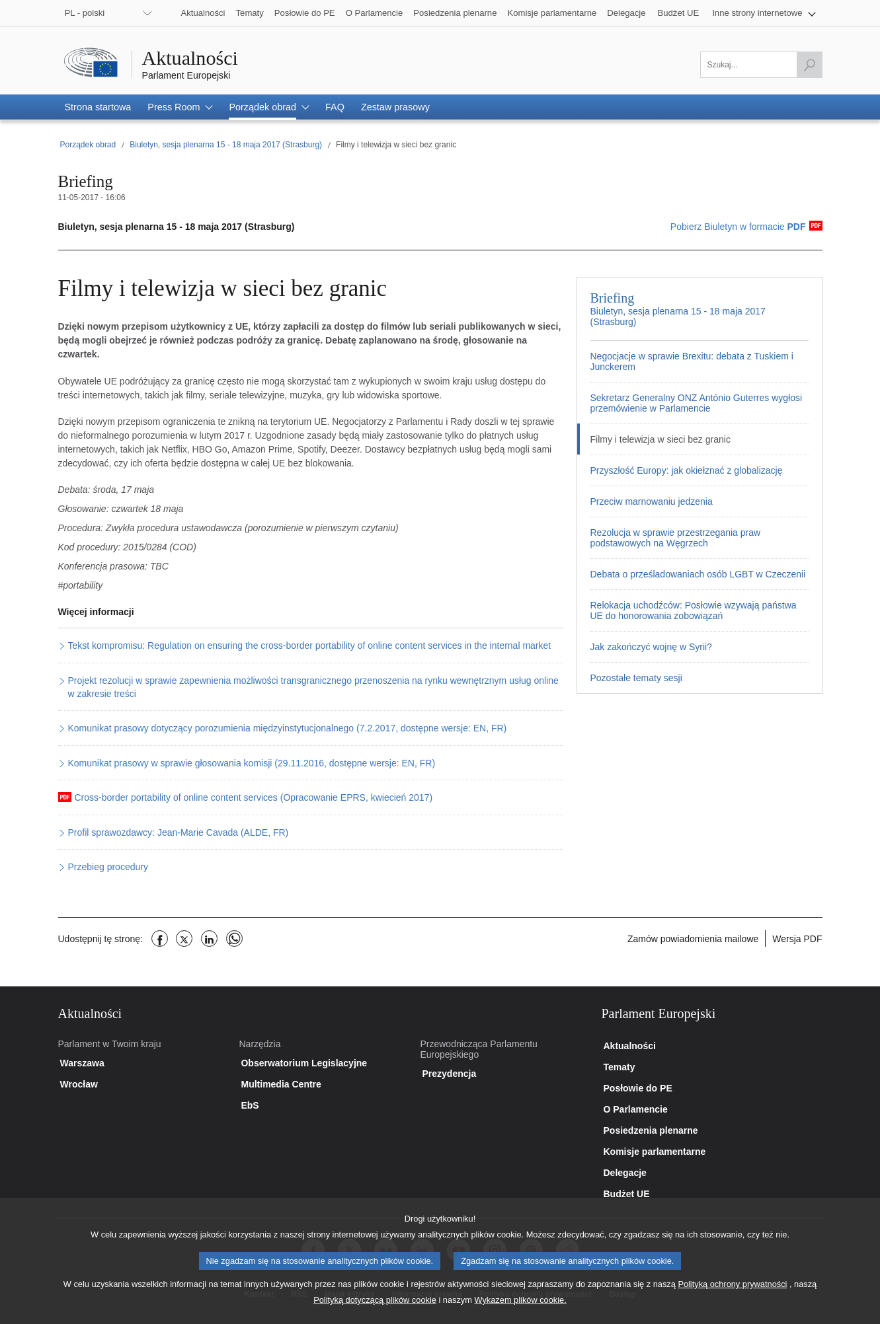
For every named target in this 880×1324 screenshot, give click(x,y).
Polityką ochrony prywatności (732, 1295)
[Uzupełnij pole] (761, 65)
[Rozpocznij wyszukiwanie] (809, 64)
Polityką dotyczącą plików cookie (374, 1311)
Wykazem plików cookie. (520, 1311)
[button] (763, 13)
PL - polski (85, 13)
